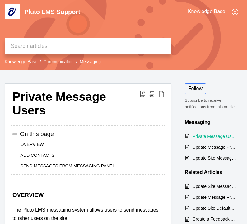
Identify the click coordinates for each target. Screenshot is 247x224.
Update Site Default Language (214, 208)
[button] (152, 94)
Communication (59, 61)
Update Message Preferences (214, 147)
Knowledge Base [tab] (206, 11)
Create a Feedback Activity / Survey (214, 219)
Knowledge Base (21, 61)
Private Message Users (59, 103)
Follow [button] (195, 88)
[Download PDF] (143, 94)
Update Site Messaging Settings (214, 158)
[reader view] (161, 94)
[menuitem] (235, 12)
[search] (88, 46)
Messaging (90, 61)
